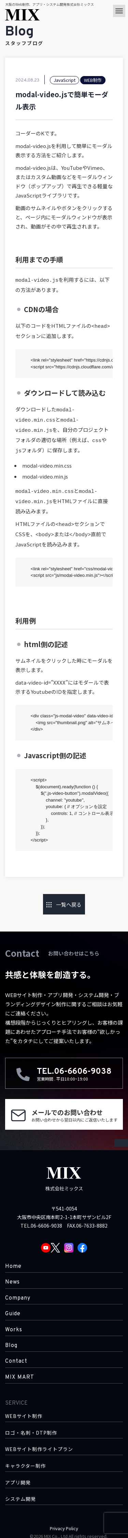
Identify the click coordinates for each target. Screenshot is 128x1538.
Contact (16, 1353)
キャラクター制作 (25, 1458)
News (12, 1274)
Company (17, 1290)
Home (13, 1259)
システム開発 (20, 1491)
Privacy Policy (64, 1521)
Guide (12, 1306)
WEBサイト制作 (23, 1408)
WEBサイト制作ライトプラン (39, 1441)
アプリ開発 (18, 1475)
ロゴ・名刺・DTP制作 (31, 1425)
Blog (11, 1338)
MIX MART (19, 1369)
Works (13, 1322)
